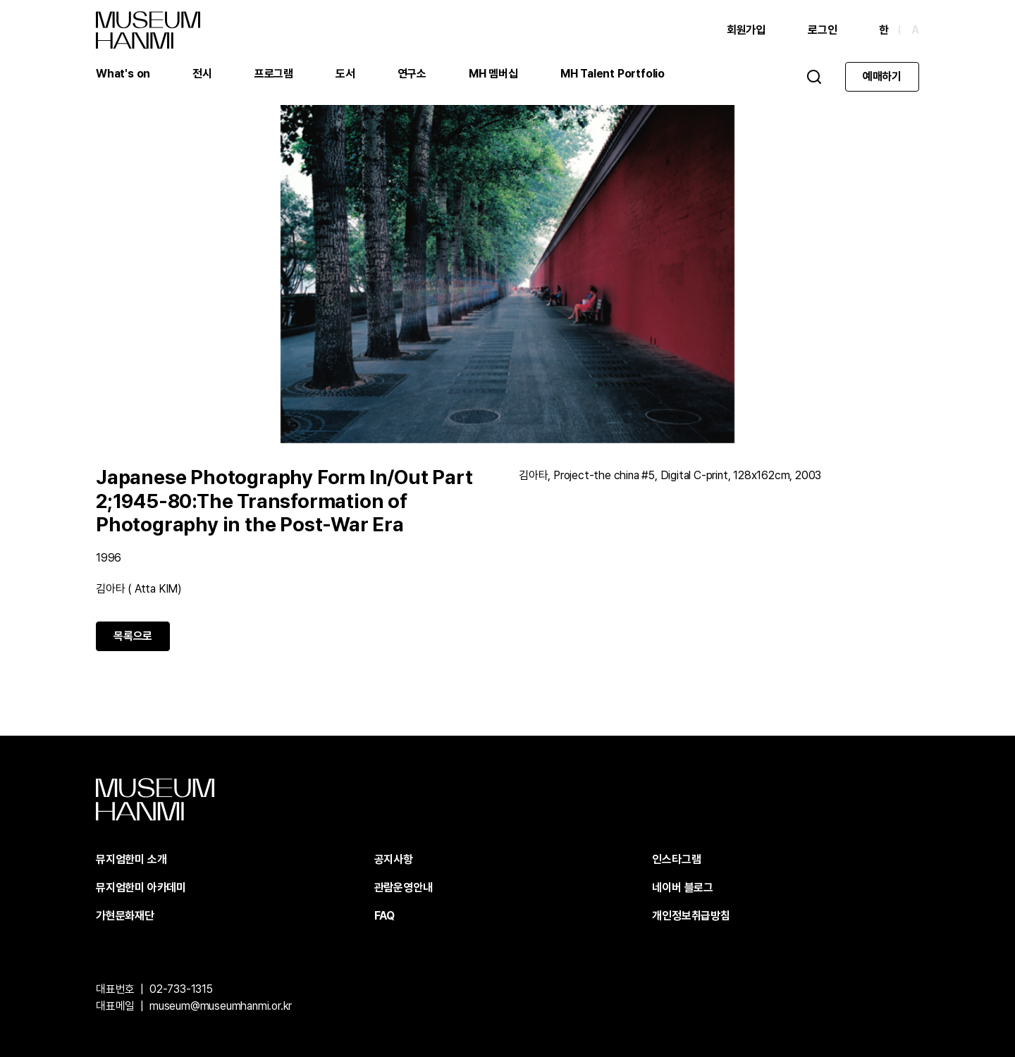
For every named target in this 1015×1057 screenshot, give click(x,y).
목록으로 (132, 636)
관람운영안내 (403, 887)
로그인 (822, 30)
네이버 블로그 (682, 887)
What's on (123, 73)
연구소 (412, 73)
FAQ (384, 915)
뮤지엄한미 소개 (131, 859)
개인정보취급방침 (691, 915)
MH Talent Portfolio (612, 73)
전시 (202, 73)
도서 (345, 73)
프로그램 (273, 73)
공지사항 (393, 859)
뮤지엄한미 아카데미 (141, 887)
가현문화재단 (125, 915)
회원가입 (746, 30)
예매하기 (882, 76)
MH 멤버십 (493, 73)
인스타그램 (676, 859)
